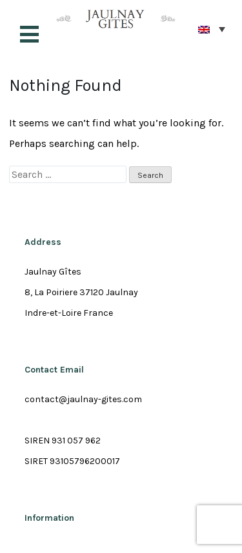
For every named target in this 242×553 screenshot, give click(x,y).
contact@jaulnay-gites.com (83, 399)
